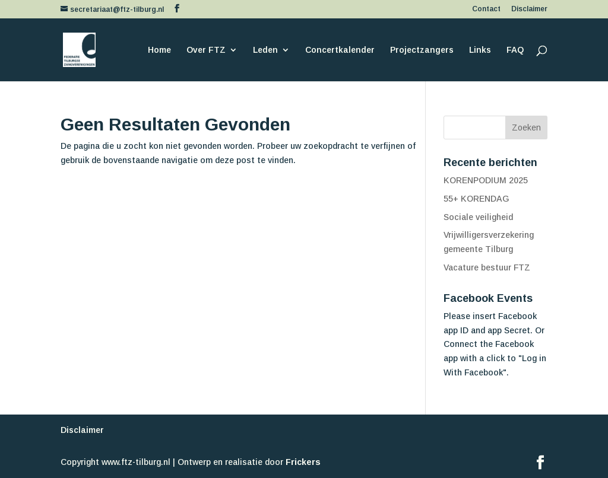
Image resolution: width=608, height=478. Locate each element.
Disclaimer (529, 9)
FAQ (515, 50)
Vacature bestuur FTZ (487, 267)
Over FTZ (206, 50)
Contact (486, 9)
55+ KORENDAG (476, 198)
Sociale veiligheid (478, 217)
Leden (265, 50)
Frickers (303, 462)
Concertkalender (340, 50)
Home (159, 50)
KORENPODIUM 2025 (486, 180)
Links (480, 50)
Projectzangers (422, 50)
